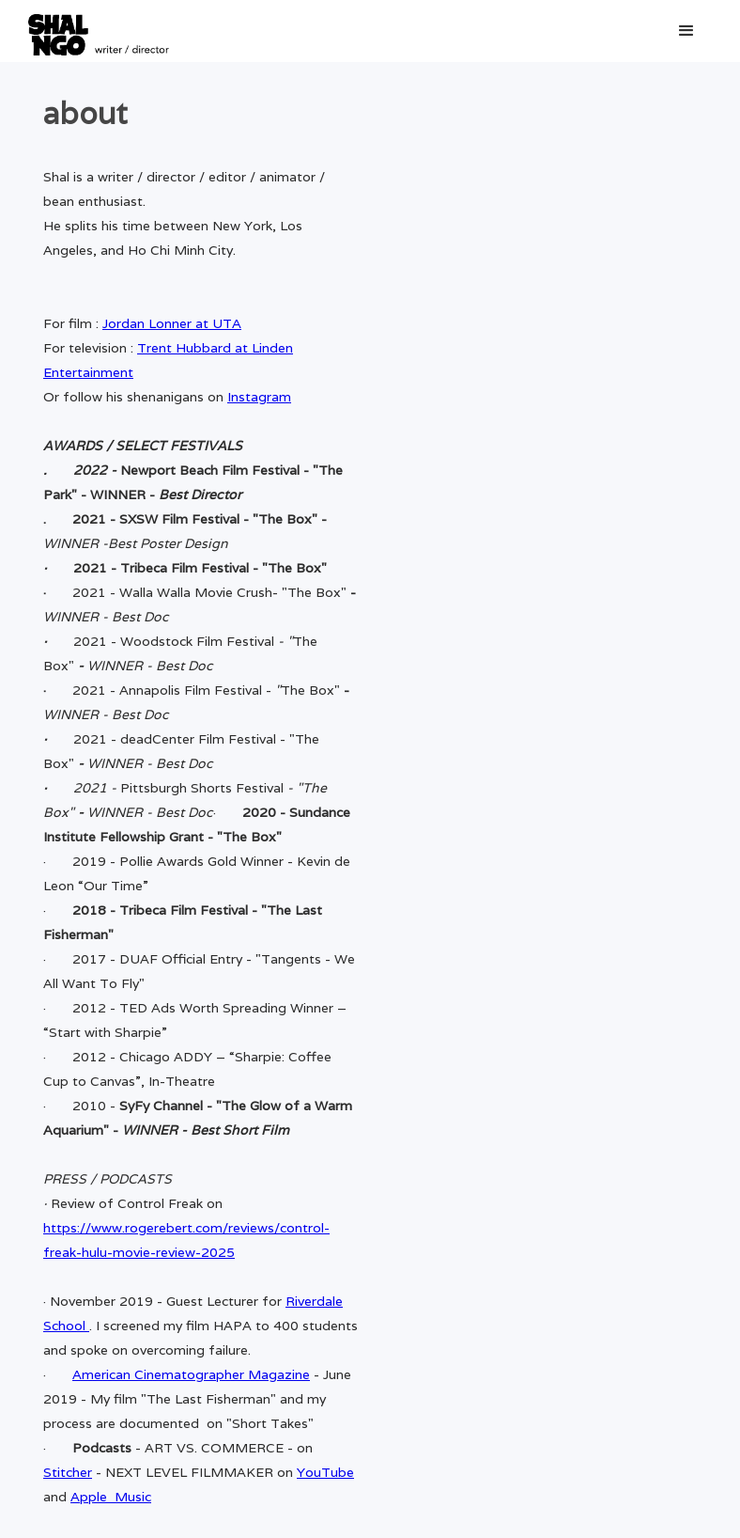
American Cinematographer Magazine (191, 1374)
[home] (98, 30)
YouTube (325, 1472)
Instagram (259, 396)
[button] (686, 31)
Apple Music (110, 1496)
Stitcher (67, 1472)
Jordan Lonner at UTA (171, 323)
